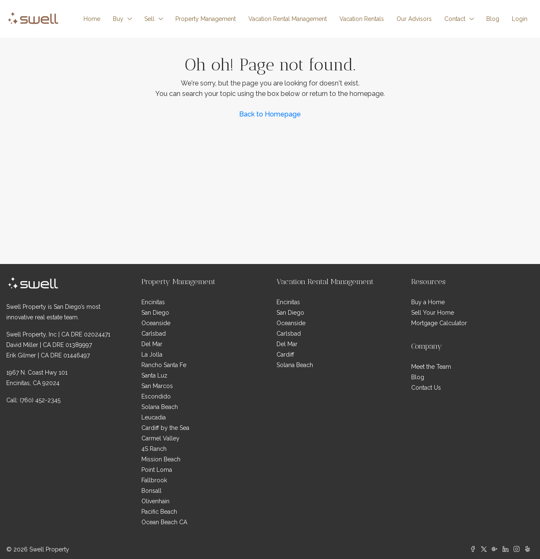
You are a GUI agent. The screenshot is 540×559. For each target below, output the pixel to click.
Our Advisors (414, 19)
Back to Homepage (270, 114)
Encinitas (153, 302)
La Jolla (151, 354)
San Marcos (157, 386)
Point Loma (156, 469)
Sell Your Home (432, 312)
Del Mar (151, 344)
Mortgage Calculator (439, 323)
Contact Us (426, 387)
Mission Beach (160, 459)
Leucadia (153, 417)
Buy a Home (428, 302)
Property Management (205, 19)
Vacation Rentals (361, 19)
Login (519, 19)
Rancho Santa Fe (163, 365)
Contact (454, 19)
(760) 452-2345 (40, 400)
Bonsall (151, 490)
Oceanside (155, 323)
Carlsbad (153, 333)
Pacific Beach (159, 511)
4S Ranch (154, 448)
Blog (492, 19)
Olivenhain (155, 501)
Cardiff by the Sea (165, 427)
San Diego (155, 312)
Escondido (156, 396)
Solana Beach (159, 407)
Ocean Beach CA (164, 522)
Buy (118, 19)
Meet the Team (431, 366)
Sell (149, 19)
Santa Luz (154, 375)
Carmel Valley (160, 438)
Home (91, 19)
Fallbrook (154, 480)
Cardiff (285, 354)
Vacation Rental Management (287, 19)
